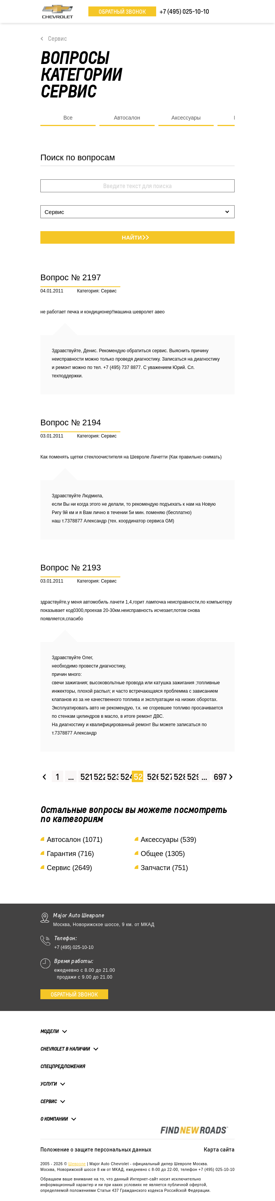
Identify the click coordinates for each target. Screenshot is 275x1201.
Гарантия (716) (70, 854)
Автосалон (127, 118)
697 (218, 776)
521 (85, 776)
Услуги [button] (48, 1084)
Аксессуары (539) (169, 839)
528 (178, 776)
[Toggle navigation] (229, 11)
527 (165, 776)
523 (112, 776)
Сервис (57, 38)
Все (67, 118)
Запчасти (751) (164, 868)
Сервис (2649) (69, 868)
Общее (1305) (163, 854)
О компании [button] (54, 1119)
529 (192, 776)
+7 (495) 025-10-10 (73, 947)
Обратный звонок (122, 11)
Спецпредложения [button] (62, 1066)
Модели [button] (49, 1031)
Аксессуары (186, 118)
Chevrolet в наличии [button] (65, 1049)
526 (152, 776)
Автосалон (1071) (74, 839)
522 (98, 776)
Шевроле (77, 1164)
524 (125, 776)
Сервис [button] (48, 1101)
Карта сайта (219, 1149)
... (71, 776)
